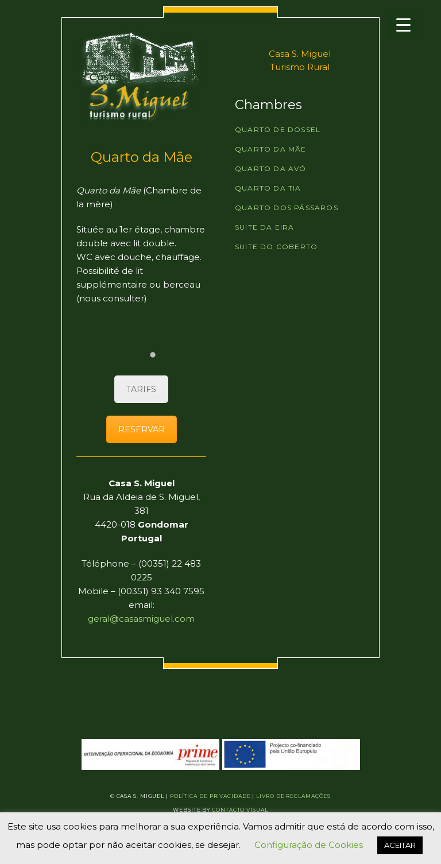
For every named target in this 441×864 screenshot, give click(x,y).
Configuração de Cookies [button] (308, 844)
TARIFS (141, 389)
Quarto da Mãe (271, 149)
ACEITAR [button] (400, 845)
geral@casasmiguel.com (141, 618)
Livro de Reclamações (293, 796)
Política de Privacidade (210, 796)
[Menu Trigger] (403, 24)
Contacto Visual (240, 810)
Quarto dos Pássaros (286, 207)
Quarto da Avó (271, 168)
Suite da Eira (265, 227)
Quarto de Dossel (277, 129)
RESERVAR (141, 429)
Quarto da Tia (268, 188)
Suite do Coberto (276, 246)
